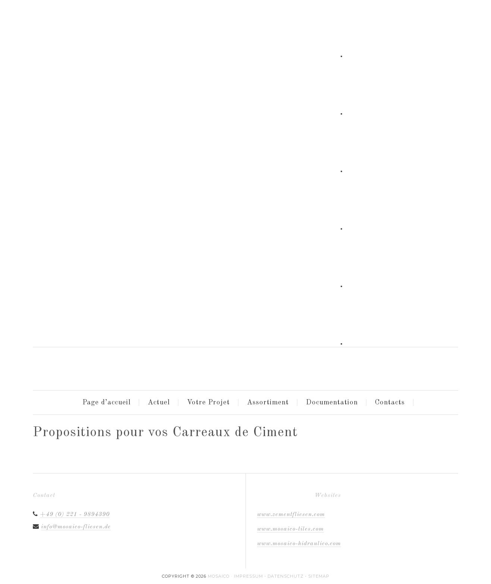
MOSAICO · (221, 576)
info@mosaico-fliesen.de (76, 527)
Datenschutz (286, 576)
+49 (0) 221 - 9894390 (75, 515)
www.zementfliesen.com (291, 515)
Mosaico (92, 366)
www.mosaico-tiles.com (290, 529)
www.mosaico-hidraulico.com (299, 544)
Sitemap (318, 576)
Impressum (248, 576)
